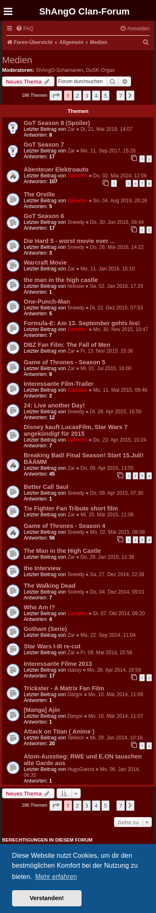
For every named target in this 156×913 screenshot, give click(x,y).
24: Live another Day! (54, 405)
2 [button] (77, 95)
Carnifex (77, 176)
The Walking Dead (49, 585)
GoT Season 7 (44, 144)
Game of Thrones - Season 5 (64, 362)
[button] (56, 96)
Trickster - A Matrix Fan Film (64, 688)
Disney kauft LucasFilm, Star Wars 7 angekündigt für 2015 (76, 430)
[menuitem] (24, 28)
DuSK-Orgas (100, 70)
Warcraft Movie (45, 262)
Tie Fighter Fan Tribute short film (71, 508)
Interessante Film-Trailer (59, 383)
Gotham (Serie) (45, 629)
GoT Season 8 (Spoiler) (57, 123)
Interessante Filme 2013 (58, 663)
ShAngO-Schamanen (59, 70)
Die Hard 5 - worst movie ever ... (69, 241)
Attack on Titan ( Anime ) (59, 731)
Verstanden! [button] (47, 898)
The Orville (39, 194)
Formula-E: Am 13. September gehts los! (82, 323)
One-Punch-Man (47, 301)
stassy (74, 670)
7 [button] (120, 95)
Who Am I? (39, 607)
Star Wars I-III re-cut (52, 646)
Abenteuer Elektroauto (56, 169)
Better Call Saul (46, 486)
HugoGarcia (80, 769)
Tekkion (75, 738)
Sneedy (75, 222)
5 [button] (105, 95)
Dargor (75, 694)
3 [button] (86, 95)
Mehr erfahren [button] (56, 876)
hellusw (75, 286)
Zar (71, 129)
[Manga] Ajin (42, 710)
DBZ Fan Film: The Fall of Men (67, 344)
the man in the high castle (61, 280)
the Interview (42, 568)
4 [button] (95, 95)
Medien (17, 60)
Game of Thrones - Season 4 (64, 526)
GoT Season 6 (44, 216)
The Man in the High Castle (62, 550)
